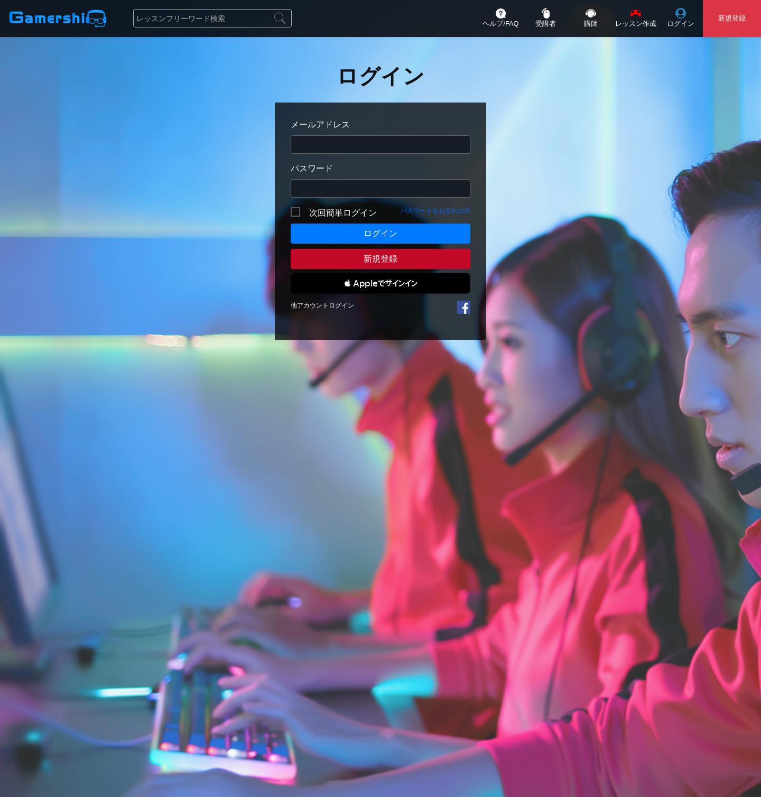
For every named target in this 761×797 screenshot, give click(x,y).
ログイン (380, 233)
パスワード (312, 168)
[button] (380, 283)
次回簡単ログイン (343, 212)
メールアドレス (320, 124)
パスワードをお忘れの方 (435, 211)
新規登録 (380, 258)
